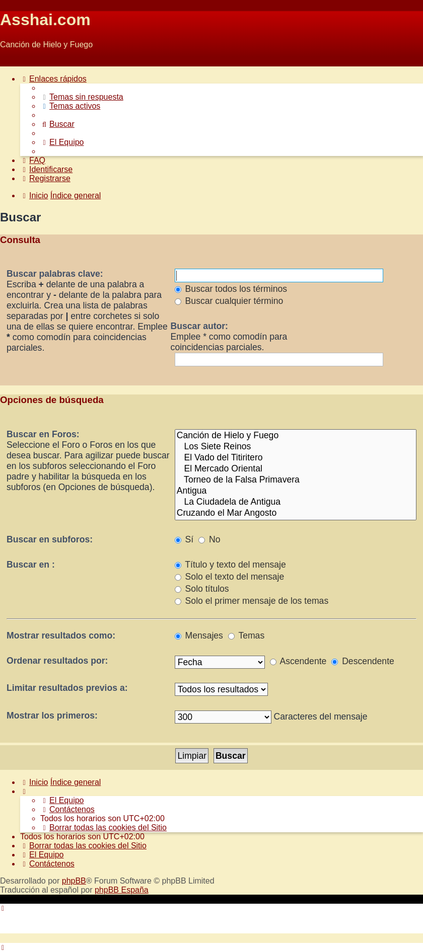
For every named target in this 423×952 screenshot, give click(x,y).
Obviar (12, 61)
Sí (184, 539)
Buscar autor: (199, 326)
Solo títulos (202, 589)
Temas (246, 635)
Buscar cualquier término (229, 301)
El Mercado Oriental (295, 468)
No (209, 539)
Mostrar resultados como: (61, 635)
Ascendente (298, 661)
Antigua (295, 491)
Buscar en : (31, 565)
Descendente (362, 661)
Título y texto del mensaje (230, 565)
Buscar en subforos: (50, 539)
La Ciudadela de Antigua (295, 502)
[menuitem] (81, 97)
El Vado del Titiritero (295, 457)
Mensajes (199, 635)
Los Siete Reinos (295, 446)
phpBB (74, 881)
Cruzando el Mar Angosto (295, 513)
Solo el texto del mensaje (229, 577)
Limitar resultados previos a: (67, 688)
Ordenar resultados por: (57, 661)
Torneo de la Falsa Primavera (295, 480)
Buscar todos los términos (231, 289)
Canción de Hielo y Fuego (295, 435)
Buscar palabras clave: (55, 274)
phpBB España (122, 890)
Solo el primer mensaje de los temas (251, 601)
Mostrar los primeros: (52, 715)
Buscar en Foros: (43, 434)
